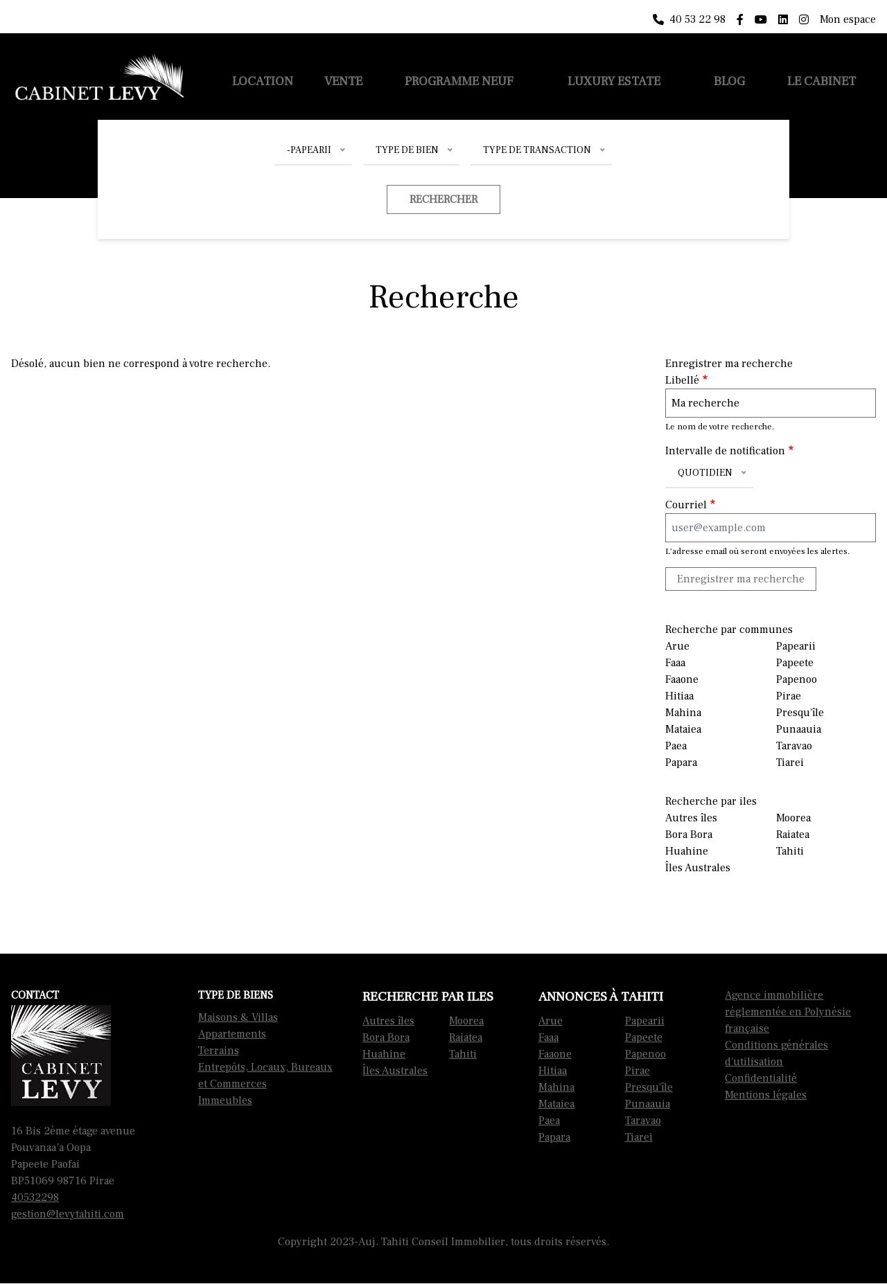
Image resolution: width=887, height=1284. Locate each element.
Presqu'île (800, 713)
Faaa (675, 663)
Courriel (686, 505)
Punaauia (798, 729)
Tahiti (790, 851)
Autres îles (691, 818)
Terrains (218, 1051)
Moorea (793, 818)
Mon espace (848, 19)
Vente (343, 81)
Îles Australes (697, 868)
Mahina (683, 713)
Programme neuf (459, 81)
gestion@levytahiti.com (67, 1214)
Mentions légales (766, 1095)
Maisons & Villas (238, 1017)
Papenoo (796, 679)
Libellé (682, 380)
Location (262, 81)
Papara (681, 762)
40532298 (35, 1197)
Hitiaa (679, 696)
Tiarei (790, 762)
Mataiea (683, 729)
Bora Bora (688, 834)
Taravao (794, 746)
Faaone (682, 679)
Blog (729, 81)
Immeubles (225, 1100)
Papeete (795, 663)
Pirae (788, 696)
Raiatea (792, 834)
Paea (676, 746)
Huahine (686, 851)
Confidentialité (761, 1078)
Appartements (232, 1034)
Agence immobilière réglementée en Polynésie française (788, 1011)
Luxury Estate (614, 81)
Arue (677, 646)
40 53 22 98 (689, 19)
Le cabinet (821, 81)
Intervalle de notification (725, 451)
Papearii (796, 646)
